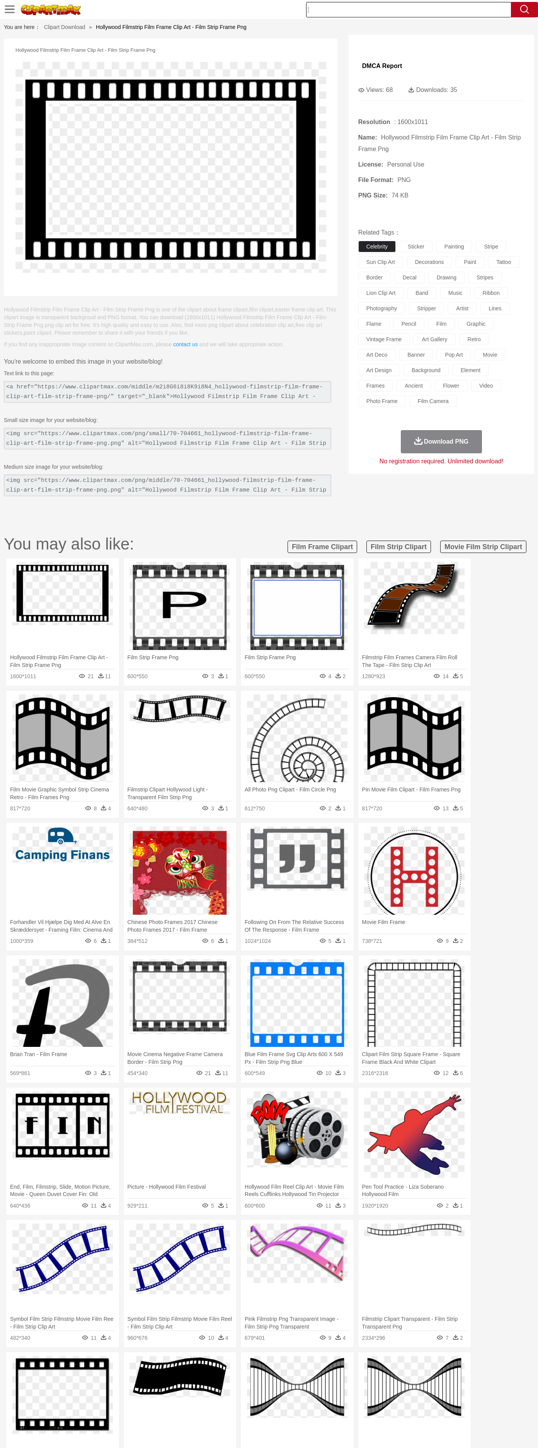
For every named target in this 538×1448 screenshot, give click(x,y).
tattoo (503, 262)
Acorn (71, 1365)
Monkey (347, 1377)
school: (51, 1400)
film (441, 324)
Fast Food (150, 1412)
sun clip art (380, 262)
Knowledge (274, 1400)
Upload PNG (481, 1432)
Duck (198, 1377)
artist (462, 308)
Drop (394, 1365)
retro (474, 339)
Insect (313, 1377)
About (353, 1432)
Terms (373, 1432)
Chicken (150, 1377)
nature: (50, 1365)
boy (304, 1389)
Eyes (223, 1389)
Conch (151, 1365)
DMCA (452, 1432)
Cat (133, 1377)
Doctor (193, 1389)
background (426, 370)
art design (379, 370)
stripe (491, 246)
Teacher (96, 1400)
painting (454, 246)
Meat (186, 1412)
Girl (291, 1389)
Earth (168, 1365)
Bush (361, 1365)
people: (51, 1388)
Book (114, 1400)
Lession (425, 1400)
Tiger (419, 1377)
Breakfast (71, 1412)
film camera (433, 401)
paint (470, 262)
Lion (329, 1377)
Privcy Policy (400, 1432)
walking (242, 1389)
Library (298, 1400)
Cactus (131, 1365)
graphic (475, 324)
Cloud (377, 1365)
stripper (426, 308)
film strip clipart (399, 547)
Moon (281, 1365)
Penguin (400, 1377)
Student (74, 1400)
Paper (338, 1400)
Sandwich (207, 1412)
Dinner (298, 1412)
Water (344, 1365)
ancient (414, 386)
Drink (129, 1412)
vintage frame (384, 339)
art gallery (434, 339)
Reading (161, 1400)
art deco (376, 355)
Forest (410, 1365)
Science (319, 1400)
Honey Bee (290, 1377)
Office (356, 1400)
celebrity (377, 246)
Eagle (215, 1377)
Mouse (368, 1377)
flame (373, 324)
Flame (199, 1365)
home (261, 1389)
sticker (416, 246)
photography (381, 308)
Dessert (110, 1412)
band (421, 293)
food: (48, 1412)
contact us (185, 344)
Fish (254, 1377)
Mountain (322, 1365)
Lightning (260, 1365)
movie (490, 355)
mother (140, 1389)
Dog (183, 1377)
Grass (239, 1365)
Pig (383, 1377)
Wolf (454, 1377)
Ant (69, 1377)
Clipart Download (64, 27)
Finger (372, 1389)
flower (451, 386)
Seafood (231, 1412)
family (121, 1389)
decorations (429, 262)
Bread (352, 1412)
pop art (454, 355)
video (486, 386)
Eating (334, 1412)
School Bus (231, 1400)
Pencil (181, 1400)
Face (355, 1389)
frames (375, 386)
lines (495, 308)
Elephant (235, 1377)
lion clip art (380, 293)
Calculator (402, 1400)
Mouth (338, 1389)
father (320, 1389)
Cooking (372, 1412)
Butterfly (115, 1377)
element (470, 370)
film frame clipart (322, 547)
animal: (51, 1377)
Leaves (111, 1365)
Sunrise (300, 1365)
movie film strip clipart (483, 547)
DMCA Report (382, 66)
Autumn (91, 1365)
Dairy (91, 1412)
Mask (71, 1389)
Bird (98, 1377)
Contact (430, 1432)
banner (416, 355)
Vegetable (255, 1412)
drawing (446, 277)
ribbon (491, 293)
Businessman (167, 1389)
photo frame (382, 401)
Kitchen (278, 1412)
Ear (209, 1389)
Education (204, 1400)
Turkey (437, 1377)
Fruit (170, 1412)
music (455, 293)
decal (410, 277)
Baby (87, 1389)
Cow (169, 1377)
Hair (277, 1389)
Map (253, 1400)
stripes (485, 277)
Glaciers (219, 1365)
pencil (409, 324)
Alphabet (377, 1400)
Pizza (316, 1412)
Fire (183, 1365)
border (374, 277)
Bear (83, 1377)
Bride (103, 1389)
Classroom (136, 1400)
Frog (269, 1377)
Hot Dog (394, 1412)
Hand (389, 1389)
